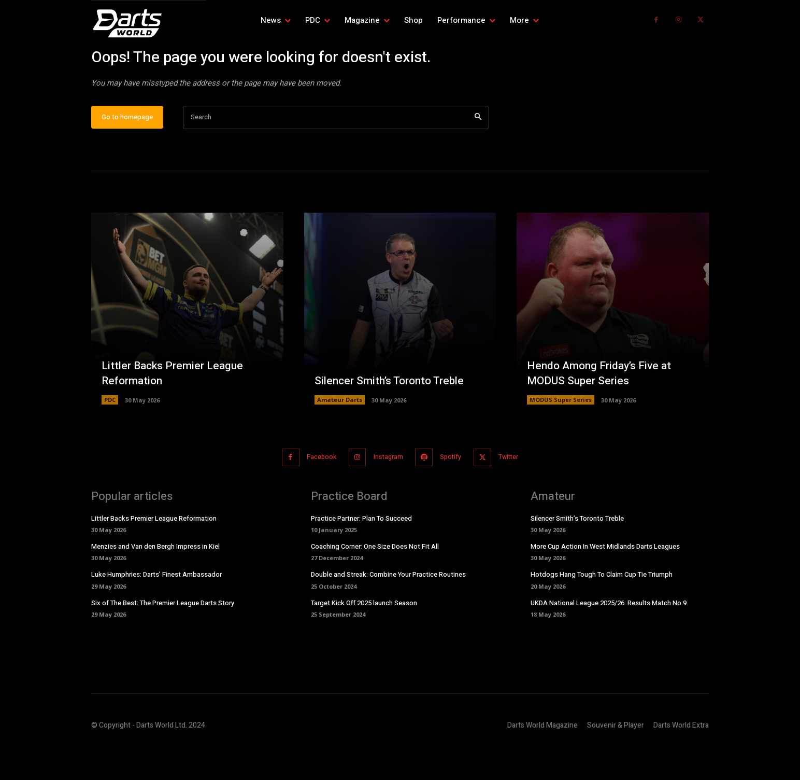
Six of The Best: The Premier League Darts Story (162, 635)
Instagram (385, 490)
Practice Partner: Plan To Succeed (361, 550)
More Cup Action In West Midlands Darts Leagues (605, 579)
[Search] (478, 151)
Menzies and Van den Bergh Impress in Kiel (155, 579)
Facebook (313, 490)
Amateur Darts (339, 433)
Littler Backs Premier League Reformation (175, 406)
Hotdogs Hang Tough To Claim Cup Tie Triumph (602, 607)
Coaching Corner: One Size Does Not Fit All (375, 579)
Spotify (454, 490)
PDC (110, 433)
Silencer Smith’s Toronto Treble (394, 414)
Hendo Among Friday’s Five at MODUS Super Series (602, 406)
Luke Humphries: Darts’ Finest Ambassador (156, 607)
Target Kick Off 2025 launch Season (364, 635)
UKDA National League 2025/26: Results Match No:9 (609, 635)
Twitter (517, 490)
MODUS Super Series (561, 433)
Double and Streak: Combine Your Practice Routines (388, 607)
